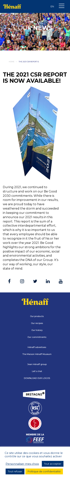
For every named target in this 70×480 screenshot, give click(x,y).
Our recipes (37, 323)
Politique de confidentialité (44, 471)
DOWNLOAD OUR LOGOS (37, 378)
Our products (37, 316)
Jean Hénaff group (37, 364)
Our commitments (36, 337)
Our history (37, 330)
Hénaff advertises (37, 347)
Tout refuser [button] (15, 471)
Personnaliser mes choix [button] (22, 464)
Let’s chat (37, 371)
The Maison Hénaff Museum (37, 354)
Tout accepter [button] (52, 463)
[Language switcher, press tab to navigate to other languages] (52, 6)
